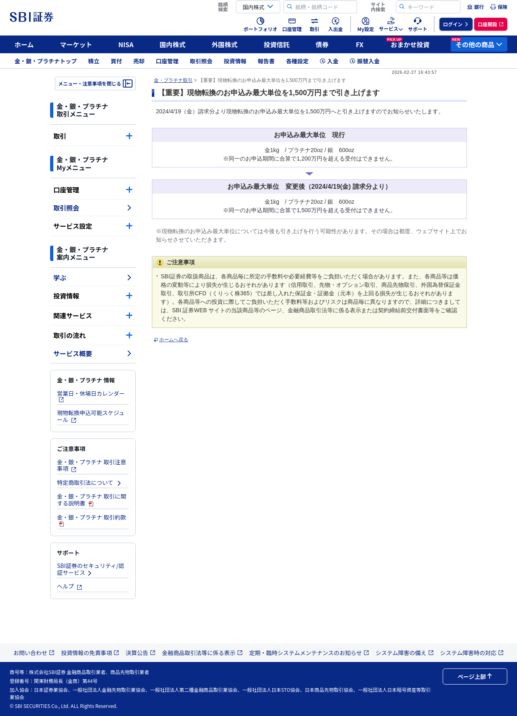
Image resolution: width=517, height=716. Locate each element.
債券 (322, 44)
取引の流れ (92, 335)
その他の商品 (476, 43)
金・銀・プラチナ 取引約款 (91, 520)
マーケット (76, 44)
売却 (139, 61)
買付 (116, 61)
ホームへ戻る (173, 339)
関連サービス (92, 315)
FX (360, 44)
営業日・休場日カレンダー (91, 396)
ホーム (24, 44)
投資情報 (235, 61)
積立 (93, 61)
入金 (329, 61)
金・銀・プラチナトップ (46, 61)
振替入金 (365, 61)
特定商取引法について (89, 482)
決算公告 (141, 652)
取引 (92, 136)
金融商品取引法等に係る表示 (202, 652)
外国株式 (224, 44)
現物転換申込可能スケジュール (90, 416)
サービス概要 (92, 353)
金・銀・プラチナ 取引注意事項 (91, 465)
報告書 (266, 61)
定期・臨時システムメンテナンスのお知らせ (309, 652)
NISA (126, 44)
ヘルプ (69, 586)
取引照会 (201, 61)
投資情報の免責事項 (90, 652)
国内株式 (172, 44)
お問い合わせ (34, 652)
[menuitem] (475, 7)
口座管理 (167, 61)
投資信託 (277, 44)
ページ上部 (475, 676)
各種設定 (297, 61)
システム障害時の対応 (472, 652)
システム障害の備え (405, 652)
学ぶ (92, 277)
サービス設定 (92, 226)
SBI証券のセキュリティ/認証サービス (90, 569)
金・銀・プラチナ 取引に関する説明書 (91, 499)
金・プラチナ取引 (173, 80)
